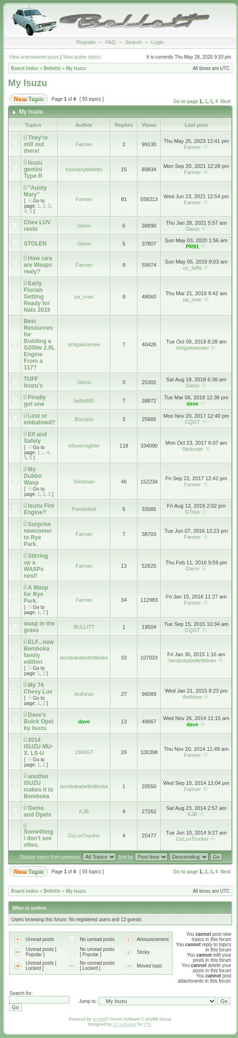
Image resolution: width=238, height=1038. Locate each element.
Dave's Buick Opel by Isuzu (39, 721)
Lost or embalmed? (39, 419)
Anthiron (84, 694)
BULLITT (83, 627)
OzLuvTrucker (84, 835)
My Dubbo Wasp (33, 476)
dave (192, 403)
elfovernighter (84, 446)
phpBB (98, 1019)
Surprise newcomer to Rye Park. (38, 534)
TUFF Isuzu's (33, 382)
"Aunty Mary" (35, 191)
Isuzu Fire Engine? (39, 509)
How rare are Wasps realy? (38, 265)
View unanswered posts (34, 57)
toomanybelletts (84, 169)
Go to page (186, 101)
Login (157, 42)
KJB (84, 811)
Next (225, 101)
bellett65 (84, 401)
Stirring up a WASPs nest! (36, 566)
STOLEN (35, 243)
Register (86, 42)
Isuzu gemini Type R (33, 169)
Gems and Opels (37, 811)
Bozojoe (83, 419)
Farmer (83, 144)
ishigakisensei (84, 344)
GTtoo (192, 512)
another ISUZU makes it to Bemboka (39, 786)
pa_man (83, 296)
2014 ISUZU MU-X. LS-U (38, 747)
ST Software (124, 1024)
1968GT (83, 752)
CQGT (192, 422)
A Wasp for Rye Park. (36, 594)
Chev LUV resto (37, 225)
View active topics (82, 57)
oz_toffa (192, 268)
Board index (24, 68)
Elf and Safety (35, 437)
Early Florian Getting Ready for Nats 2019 (37, 296)
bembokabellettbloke (84, 657)
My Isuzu (76, 68)
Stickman (192, 449)
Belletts (52, 68)
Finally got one (35, 400)
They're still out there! (36, 144)
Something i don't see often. (38, 838)
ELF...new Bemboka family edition (39, 652)
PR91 (192, 246)
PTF (147, 1024)
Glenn (84, 226)
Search (133, 42)
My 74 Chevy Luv (38, 688)
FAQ (110, 42)
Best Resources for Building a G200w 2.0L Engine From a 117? (39, 344)
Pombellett (84, 509)
